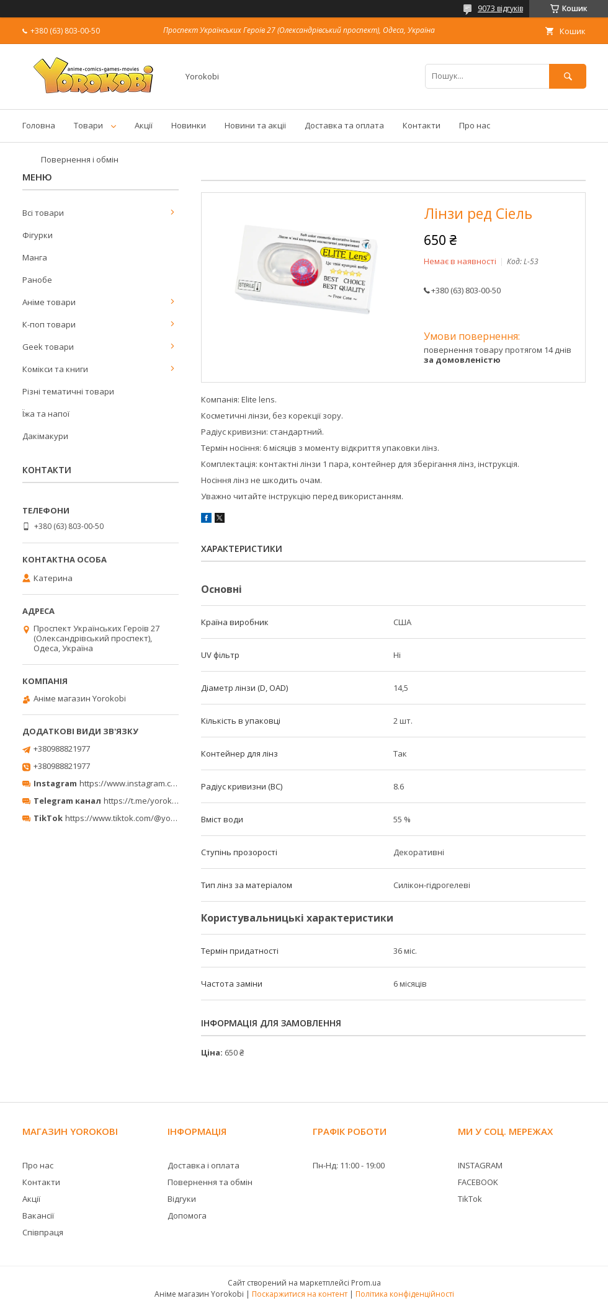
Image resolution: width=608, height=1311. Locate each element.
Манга (34, 257)
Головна (38, 125)
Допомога (187, 1215)
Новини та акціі (255, 125)
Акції (144, 125)
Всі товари (43, 212)
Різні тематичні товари (68, 391)
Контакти (421, 125)
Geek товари (48, 346)
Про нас (474, 125)
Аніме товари (49, 302)
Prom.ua (366, 1283)
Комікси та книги (55, 369)
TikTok (470, 1198)
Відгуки (182, 1198)
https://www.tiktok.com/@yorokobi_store (141, 818)
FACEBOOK (478, 1182)
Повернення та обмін (210, 1182)
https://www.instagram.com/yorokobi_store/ (162, 783)
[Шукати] (567, 76)
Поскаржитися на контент (299, 1294)
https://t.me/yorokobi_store (155, 800)
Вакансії (38, 1215)
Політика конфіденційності (404, 1294)
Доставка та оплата (344, 125)
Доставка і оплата (203, 1165)
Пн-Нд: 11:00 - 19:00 (349, 1165)
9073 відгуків (500, 8)
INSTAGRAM (480, 1165)
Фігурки (37, 235)
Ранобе (37, 279)
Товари (88, 125)
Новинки (188, 125)
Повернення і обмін (79, 159)
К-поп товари (49, 324)
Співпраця (42, 1232)
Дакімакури (45, 436)
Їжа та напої (45, 413)
